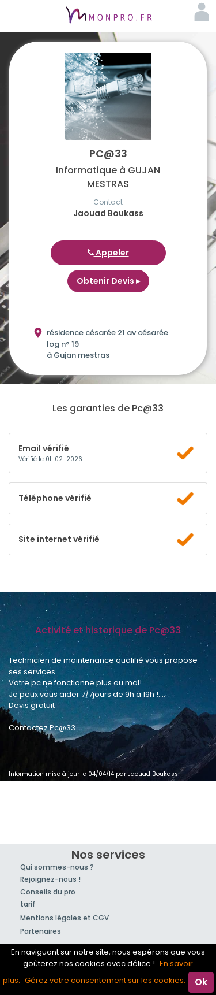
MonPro (108, 16)
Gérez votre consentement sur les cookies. (105, 980)
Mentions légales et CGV (64, 918)
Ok (201, 982)
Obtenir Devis (108, 281)
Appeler (108, 252)
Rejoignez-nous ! (50, 879)
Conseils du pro (47, 892)
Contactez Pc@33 (42, 727)
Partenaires (40, 931)
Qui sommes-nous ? (57, 867)
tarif (27, 904)
